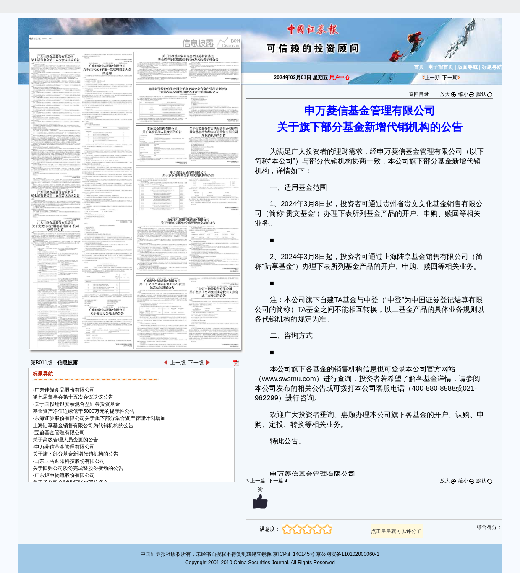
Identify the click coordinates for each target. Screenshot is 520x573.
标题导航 (492, 67)
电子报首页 (440, 67)
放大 (448, 94)
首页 (419, 67)
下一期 (449, 77)
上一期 (432, 77)
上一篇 (255, 481)
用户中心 (339, 77)
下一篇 (277, 481)
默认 (484, 94)
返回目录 (419, 94)
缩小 (466, 94)
